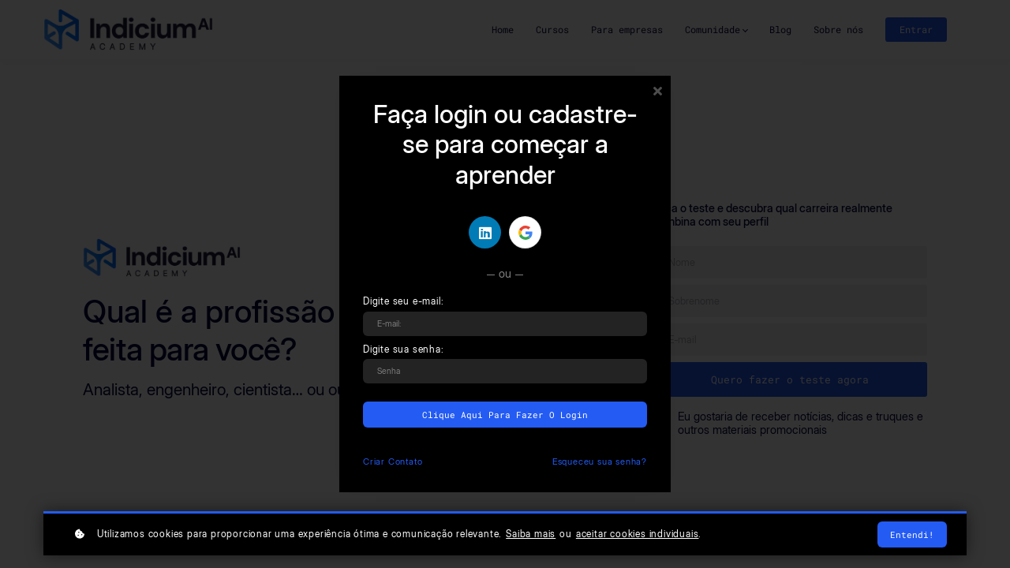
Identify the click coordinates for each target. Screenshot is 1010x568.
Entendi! (912, 534)
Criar (392, 461)
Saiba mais (531, 534)
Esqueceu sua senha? (599, 461)
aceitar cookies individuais (637, 534)
